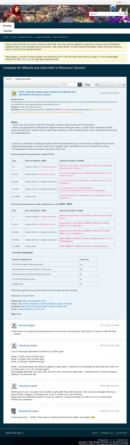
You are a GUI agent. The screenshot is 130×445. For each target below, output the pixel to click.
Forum (14, 37)
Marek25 (23, 325)
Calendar (7, 31)
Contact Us (107, 433)
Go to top (121, 433)
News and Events (60, 37)
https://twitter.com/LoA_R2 (31, 309)
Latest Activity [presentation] (23, 79)
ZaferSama (24, 345)
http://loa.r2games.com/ (34, 301)
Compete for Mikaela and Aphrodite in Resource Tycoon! (47, 93)
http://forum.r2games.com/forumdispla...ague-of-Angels (45, 303)
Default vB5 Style (14, 433)
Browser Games (26, 37)
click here (26, 59)
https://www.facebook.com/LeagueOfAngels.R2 (44, 306)
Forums (7, 25)
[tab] (8, 79)
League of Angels (43, 37)
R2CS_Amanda (26, 92)
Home (5, 37)
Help (94, 433)
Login (120, 2)
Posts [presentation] (8, 79)
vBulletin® (113, 440)
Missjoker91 (25, 411)
